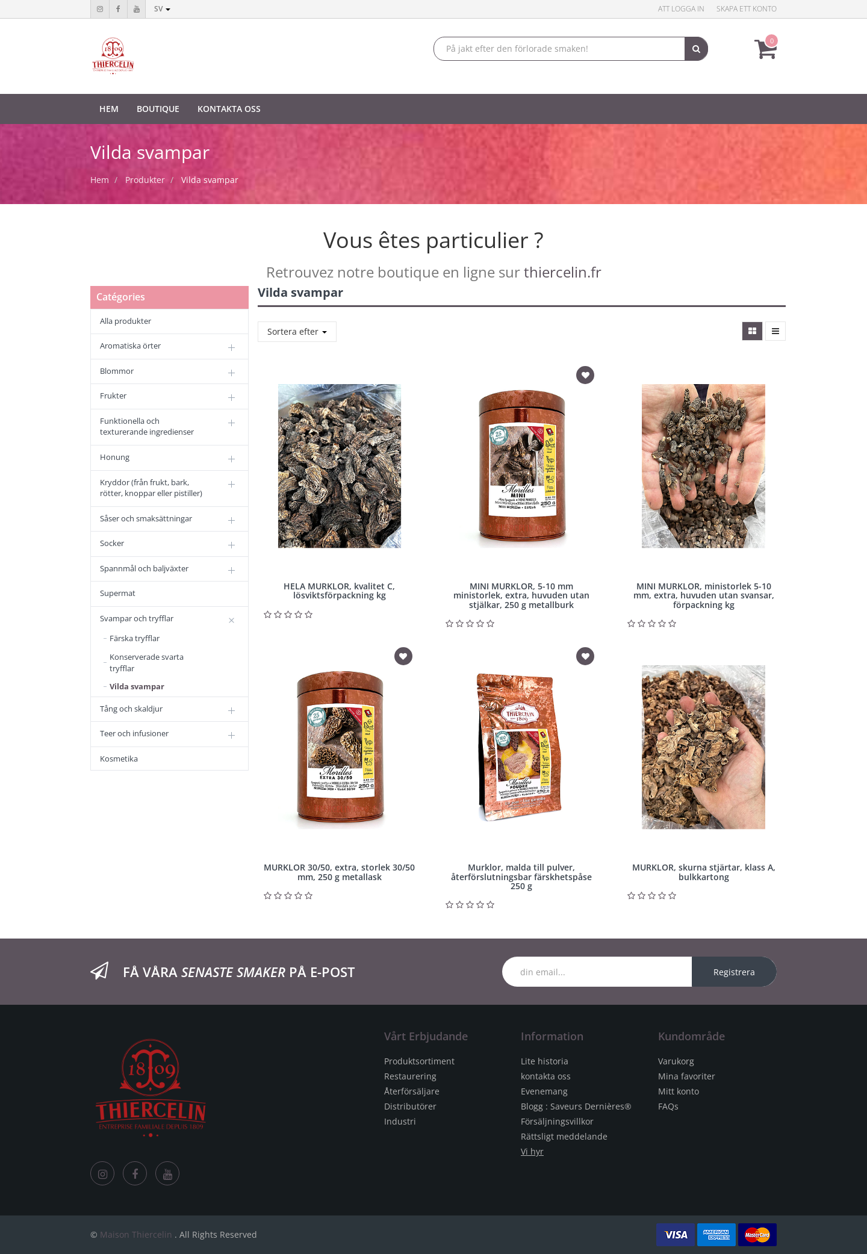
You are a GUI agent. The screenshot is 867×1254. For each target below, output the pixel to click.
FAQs (668, 1106)
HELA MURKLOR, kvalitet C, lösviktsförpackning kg (339, 590)
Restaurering (410, 1076)
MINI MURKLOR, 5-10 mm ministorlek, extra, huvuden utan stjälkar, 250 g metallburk (521, 595)
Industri (400, 1121)
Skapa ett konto (746, 9)
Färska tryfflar (135, 638)
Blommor (117, 370)
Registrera (734, 972)
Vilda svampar (209, 179)
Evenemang (544, 1091)
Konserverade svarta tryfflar (147, 662)
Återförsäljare (412, 1091)
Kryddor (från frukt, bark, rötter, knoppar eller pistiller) (151, 488)
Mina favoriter (686, 1076)
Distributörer (410, 1106)
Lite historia (544, 1061)
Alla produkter (125, 320)
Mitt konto (678, 1091)
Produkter (145, 179)
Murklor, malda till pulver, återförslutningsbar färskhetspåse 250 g (521, 876)
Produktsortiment (419, 1061)
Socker (112, 543)
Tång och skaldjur (131, 708)
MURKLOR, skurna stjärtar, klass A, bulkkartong (703, 871)
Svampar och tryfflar (136, 618)
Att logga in (681, 9)
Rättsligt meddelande (564, 1136)
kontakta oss (546, 1076)
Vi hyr (532, 1151)
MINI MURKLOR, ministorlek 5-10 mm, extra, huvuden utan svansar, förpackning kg (703, 595)
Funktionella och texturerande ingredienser (147, 426)
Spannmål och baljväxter (144, 568)
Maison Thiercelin (136, 1234)
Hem (99, 179)
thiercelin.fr (562, 272)
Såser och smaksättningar (146, 518)
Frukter (113, 395)
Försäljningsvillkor (557, 1121)
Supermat (117, 593)
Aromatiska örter (130, 345)
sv (162, 9)
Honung (114, 457)
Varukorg (676, 1061)
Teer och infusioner (134, 733)
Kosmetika (119, 758)
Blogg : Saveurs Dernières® (576, 1106)
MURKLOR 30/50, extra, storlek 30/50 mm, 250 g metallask (339, 871)
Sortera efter (297, 331)
